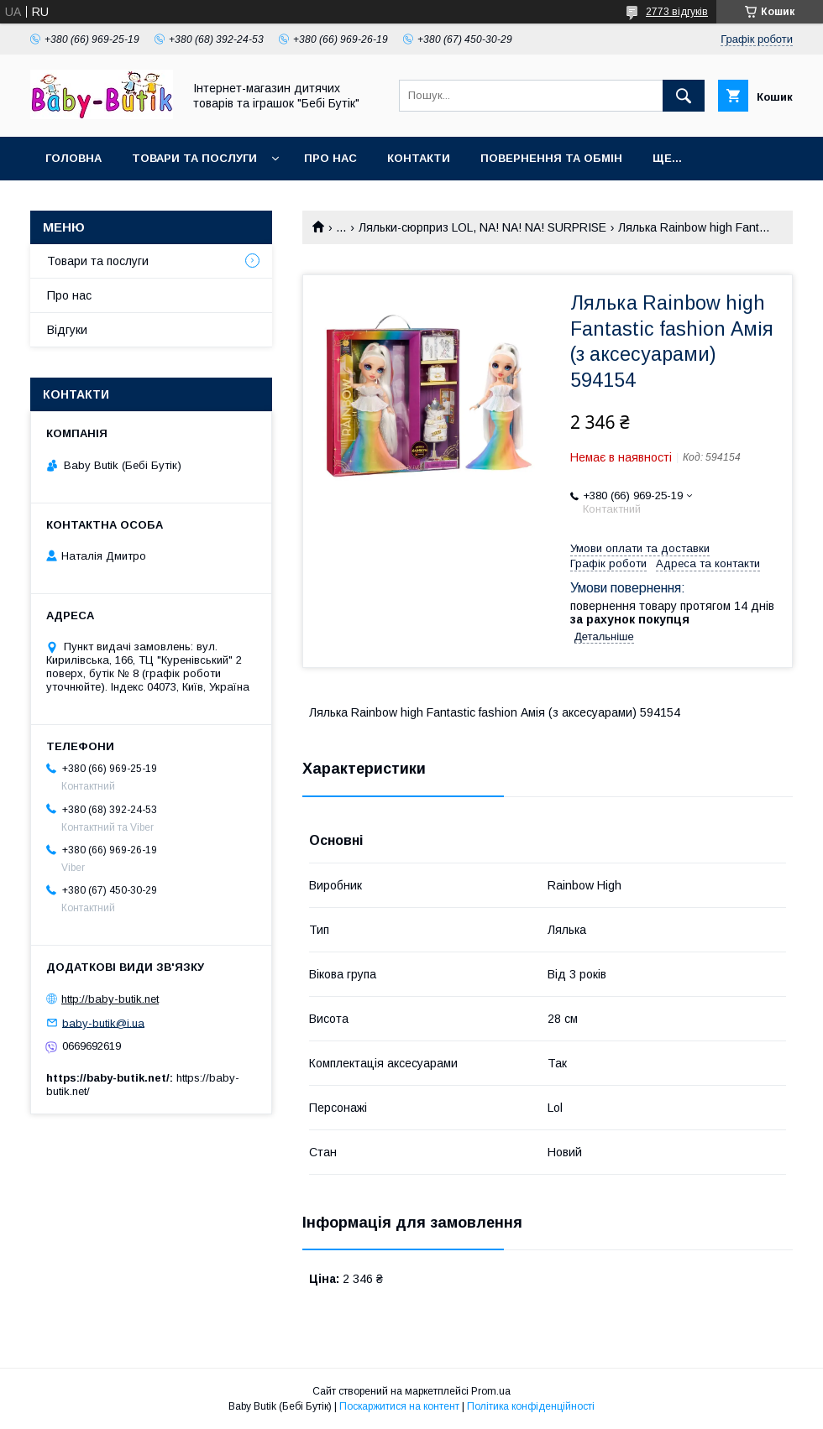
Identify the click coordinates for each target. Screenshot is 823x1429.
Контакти (418, 158)
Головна (73, 158)
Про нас (330, 158)
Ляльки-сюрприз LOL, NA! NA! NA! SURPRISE (482, 227)
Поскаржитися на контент (399, 1406)
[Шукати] (684, 96)
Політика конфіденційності (531, 1406)
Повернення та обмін (551, 158)
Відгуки (67, 329)
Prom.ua (491, 1391)
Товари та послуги (194, 158)
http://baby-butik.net (110, 999)
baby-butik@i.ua (103, 1022)
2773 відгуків (677, 12)
